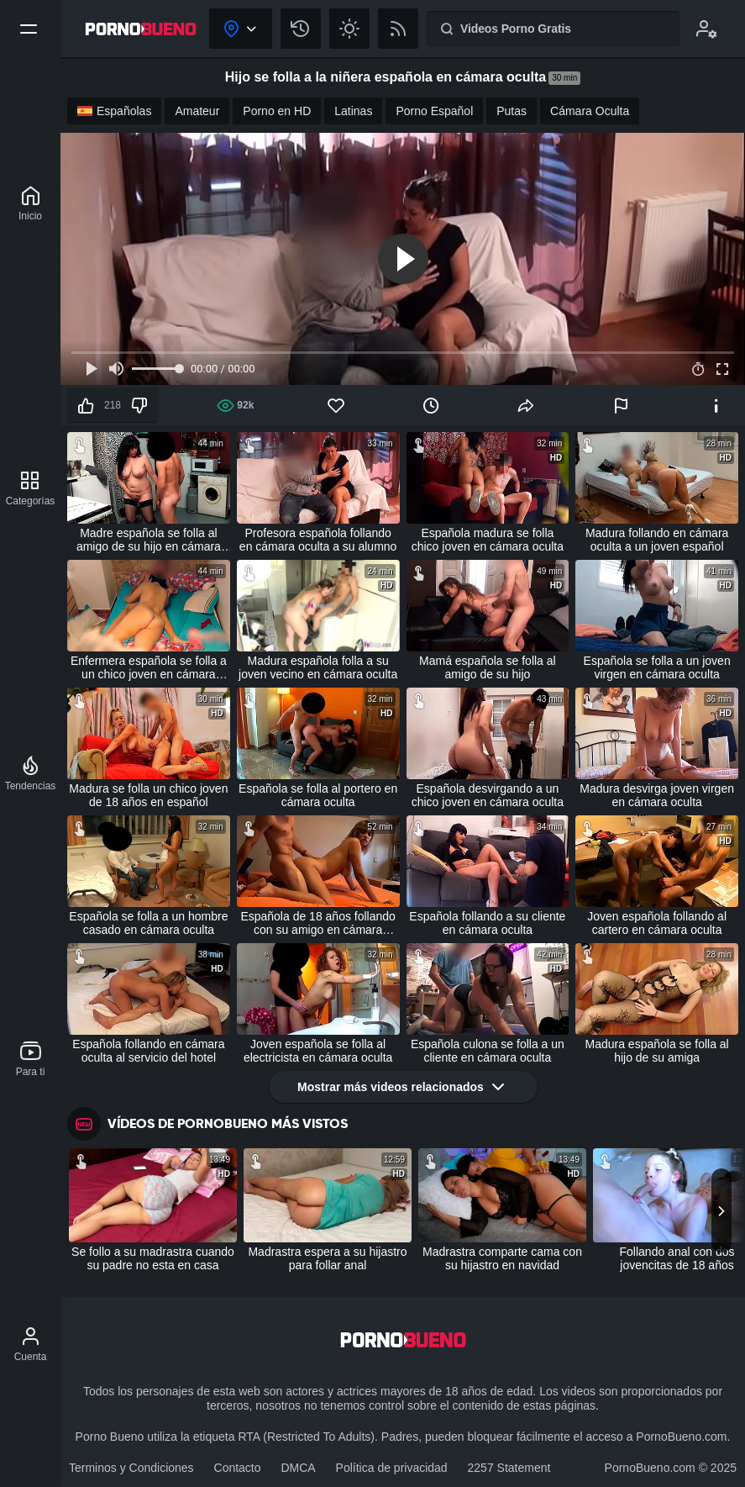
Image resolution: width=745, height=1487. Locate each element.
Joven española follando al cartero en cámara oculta (657, 923)
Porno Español (434, 111)
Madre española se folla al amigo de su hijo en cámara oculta (148, 539)
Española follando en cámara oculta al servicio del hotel (148, 1050)
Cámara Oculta (589, 111)
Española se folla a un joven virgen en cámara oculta (657, 667)
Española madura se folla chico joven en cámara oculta (488, 539)
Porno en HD (277, 111)
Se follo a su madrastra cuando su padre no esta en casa (152, 1258)
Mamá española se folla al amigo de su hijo (487, 667)
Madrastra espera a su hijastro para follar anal (327, 1258)
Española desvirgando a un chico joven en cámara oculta (488, 795)
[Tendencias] (30, 773)
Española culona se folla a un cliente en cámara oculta (487, 1050)
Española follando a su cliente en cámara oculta (487, 923)
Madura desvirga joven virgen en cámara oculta (657, 795)
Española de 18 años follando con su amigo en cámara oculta (317, 923)
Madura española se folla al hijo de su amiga (657, 1050)
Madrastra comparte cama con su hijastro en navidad (502, 1258)
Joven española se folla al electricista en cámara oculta (318, 1050)
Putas (511, 111)
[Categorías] (30, 488)
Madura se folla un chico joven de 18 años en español (148, 795)
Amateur (197, 111)
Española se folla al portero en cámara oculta (318, 795)
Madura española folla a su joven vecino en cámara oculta (318, 667)
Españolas (114, 111)
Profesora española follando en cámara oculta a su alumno (318, 539)
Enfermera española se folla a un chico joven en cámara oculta (149, 667)
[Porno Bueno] (30, 203)
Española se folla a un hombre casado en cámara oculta (148, 923)
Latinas (353, 111)
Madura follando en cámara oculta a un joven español (656, 539)
